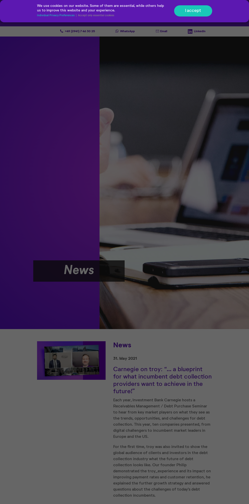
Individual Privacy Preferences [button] (56, 15)
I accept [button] (193, 11)
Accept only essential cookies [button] (96, 15)
